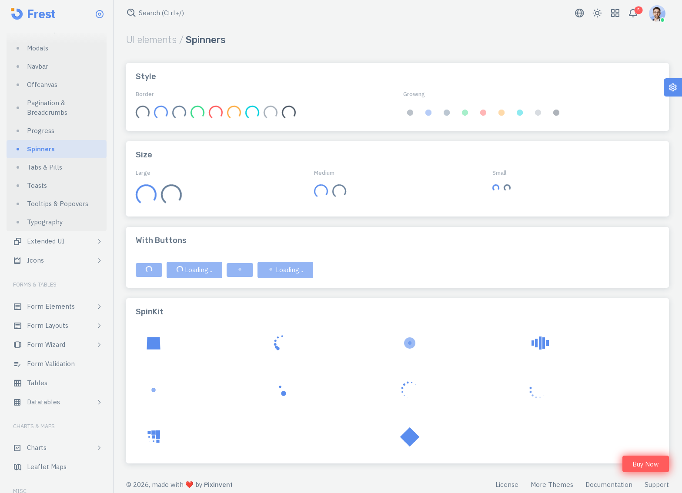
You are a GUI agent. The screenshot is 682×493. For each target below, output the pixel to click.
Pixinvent (218, 484)
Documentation (608, 484)
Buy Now (645, 464)
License (506, 484)
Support (657, 484)
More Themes (552, 484)
